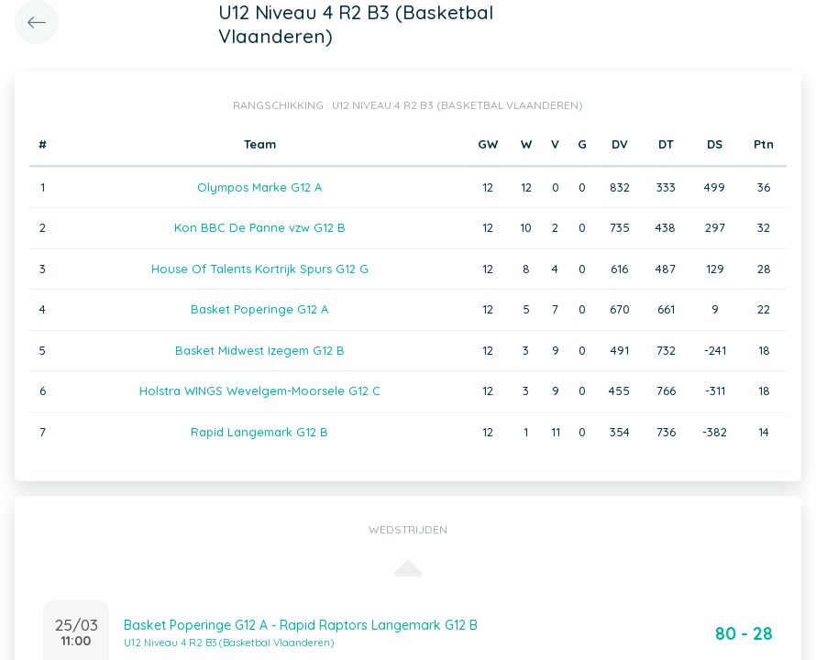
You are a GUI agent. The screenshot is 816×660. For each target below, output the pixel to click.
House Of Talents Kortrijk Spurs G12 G (260, 268)
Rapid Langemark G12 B (259, 431)
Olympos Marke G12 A (259, 187)
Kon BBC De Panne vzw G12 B (260, 227)
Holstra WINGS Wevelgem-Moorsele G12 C (259, 390)
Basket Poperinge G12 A (259, 309)
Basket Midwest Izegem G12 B (260, 350)
